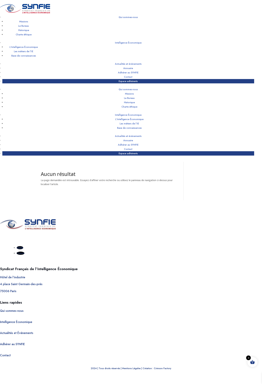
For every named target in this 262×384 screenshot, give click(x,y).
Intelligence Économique (128, 42)
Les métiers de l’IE (23, 51)
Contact (128, 77)
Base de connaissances (23, 55)
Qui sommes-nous (128, 17)
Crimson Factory (162, 368)
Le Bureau (23, 26)
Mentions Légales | (132, 368)
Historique (23, 30)
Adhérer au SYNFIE (128, 72)
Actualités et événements (128, 64)
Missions (23, 21)
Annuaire (128, 68)
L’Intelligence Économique (24, 47)
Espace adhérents (128, 81)
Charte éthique (24, 34)
